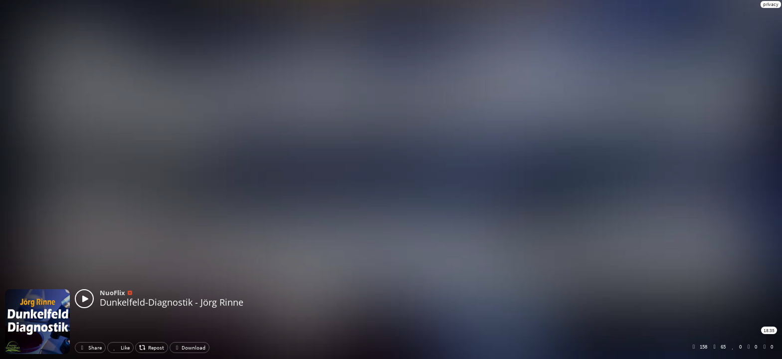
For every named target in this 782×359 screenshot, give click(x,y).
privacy (771, 4)
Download (189, 347)
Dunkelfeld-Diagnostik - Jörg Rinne (171, 302)
